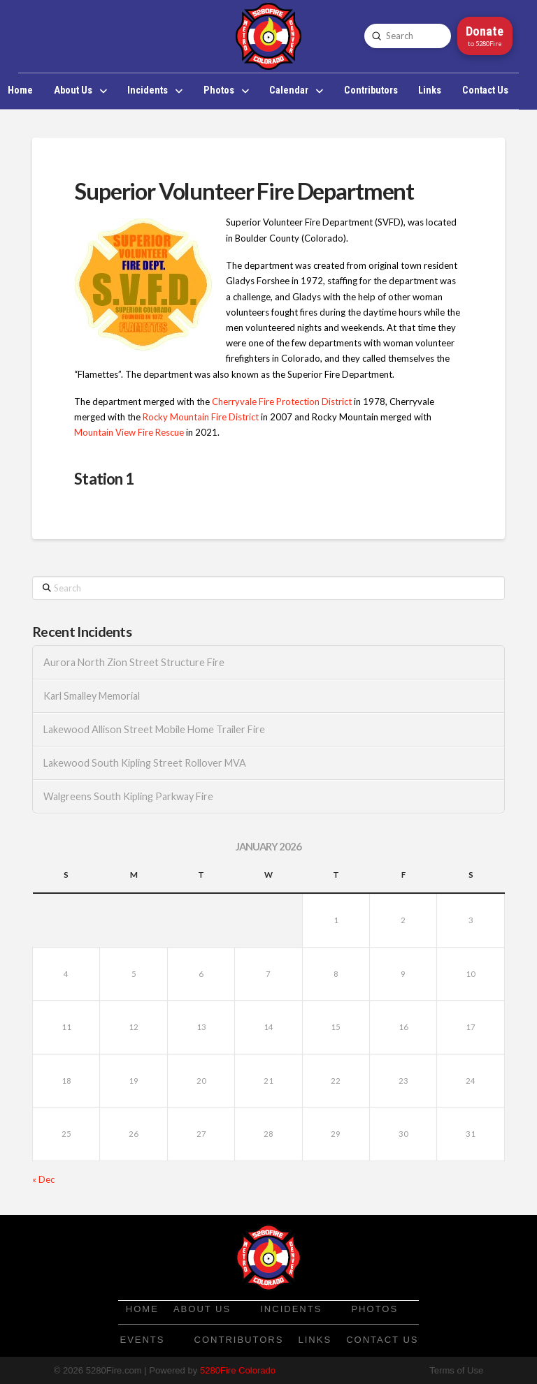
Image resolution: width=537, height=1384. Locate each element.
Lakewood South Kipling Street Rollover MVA (144, 763)
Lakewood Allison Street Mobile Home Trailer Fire (154, 729)
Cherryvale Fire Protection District (282, 401)
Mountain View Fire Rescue (129, 432)
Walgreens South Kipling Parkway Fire (128, 796)
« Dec (43, 1179)
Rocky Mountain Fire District (201, 416)
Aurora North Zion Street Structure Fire (133, 662)
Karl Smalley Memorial (91, 696)
